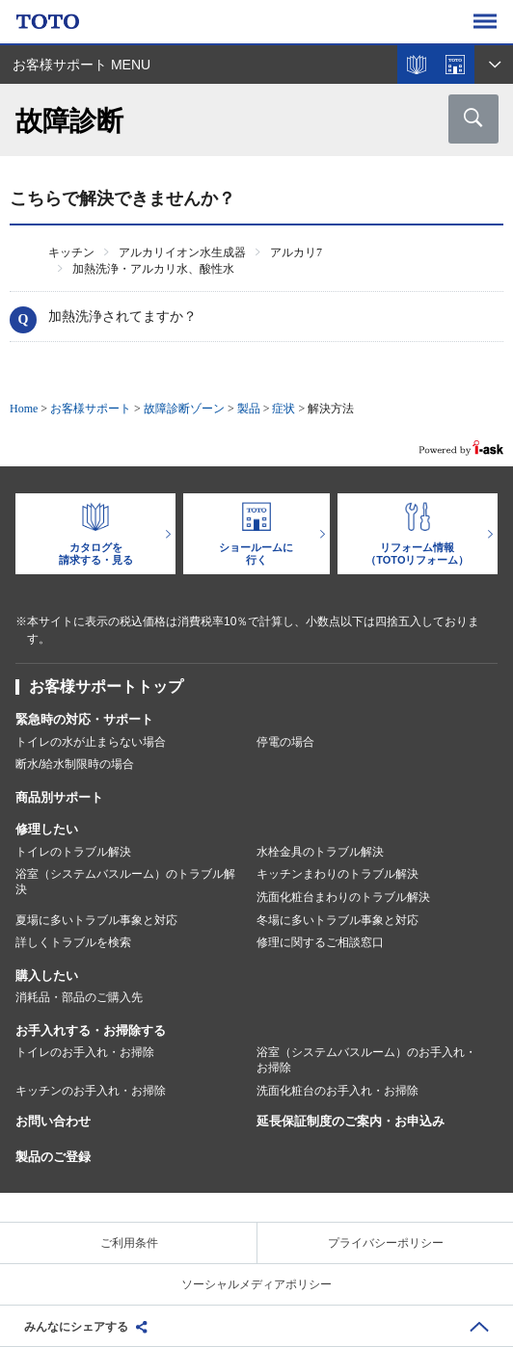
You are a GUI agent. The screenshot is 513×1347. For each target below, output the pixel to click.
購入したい (46, 975)
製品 (248, 408)
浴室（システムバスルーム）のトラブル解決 (125, 881)
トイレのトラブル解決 (73, 851)
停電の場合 (285, 742)
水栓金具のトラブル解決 (320, 851)
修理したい (46, 829)
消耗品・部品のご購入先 (79, 997)
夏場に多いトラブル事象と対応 (96, 920)
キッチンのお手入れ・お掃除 (90, 1090)
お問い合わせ (53, 1121)
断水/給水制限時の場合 (74, 764)
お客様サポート (90, 408)
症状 (283, 408)
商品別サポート (59, 797)
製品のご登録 (53, 1156)
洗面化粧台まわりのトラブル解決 (343, 897)
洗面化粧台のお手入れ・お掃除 (337, 1090)
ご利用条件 (129, 1243)
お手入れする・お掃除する (90, 1030)
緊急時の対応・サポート (84, 719)
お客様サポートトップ (106, 686)
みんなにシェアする (76, 1327)
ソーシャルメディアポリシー (256, 1284)
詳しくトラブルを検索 (73, 942)
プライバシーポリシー (386, 1243)
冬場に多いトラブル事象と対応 (337, 920)
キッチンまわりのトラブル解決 (337, 874)
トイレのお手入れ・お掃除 (84, 1052)
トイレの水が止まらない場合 (90, 742)
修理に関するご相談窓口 (320, 942)
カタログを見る (416, 64)
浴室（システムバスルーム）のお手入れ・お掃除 (366, 1059)
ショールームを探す (455, 64)
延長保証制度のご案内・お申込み (350, 1121)
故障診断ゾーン (184, 408)
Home (24, 408)
